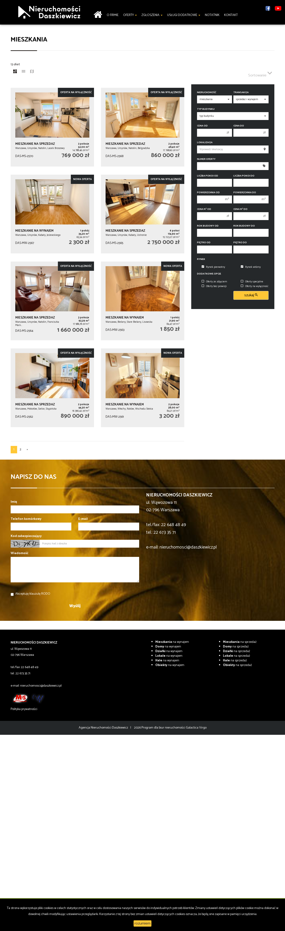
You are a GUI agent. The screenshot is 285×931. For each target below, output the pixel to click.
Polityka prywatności (24, 709)
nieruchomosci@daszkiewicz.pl (188, 547)
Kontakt (231, 15)
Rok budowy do (244, 226)
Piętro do (240, 242)
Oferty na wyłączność (254, 286)
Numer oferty (206, 159)
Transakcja (241, 92)
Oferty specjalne (252, 282)
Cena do (238, 126)
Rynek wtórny (251, 267)
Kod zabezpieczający (26, 536)
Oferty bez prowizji (214, 286)
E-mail (83, 519)
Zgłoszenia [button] (152, 15)
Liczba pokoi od (207, 176)
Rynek (201, 259)
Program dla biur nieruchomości (163, 727)
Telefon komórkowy (26, 519)
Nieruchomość (206, 92)
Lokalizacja (205, 142)
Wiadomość (19, 553)
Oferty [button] (130, 15)
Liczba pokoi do (243, 176)
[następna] (27, 449)
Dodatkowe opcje (209, 274)
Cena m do (240, 209)
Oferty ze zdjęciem (214, 282)
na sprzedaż (240, 642)
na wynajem (172, 642)
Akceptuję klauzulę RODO (32, 593)
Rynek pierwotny (213, 267)
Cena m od (204, 209)
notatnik (212, 15)
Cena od (202, 126)
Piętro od (203, 242)
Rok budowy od (208, 226)
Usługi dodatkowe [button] (183, 15)
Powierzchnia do (244, 192)
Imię (14, 502)
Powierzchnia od (208, 192)
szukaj (251, 295)
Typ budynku (206, 109)
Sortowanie (260, 73)
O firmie (113, 15)
